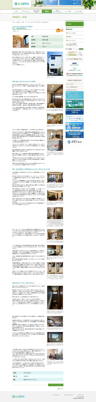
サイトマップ (81, 395)
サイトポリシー (56, 395)
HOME (13, 22)
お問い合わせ (77, 3)
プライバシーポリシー (69, 395)
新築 (23, 22)
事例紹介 (18, 22)
